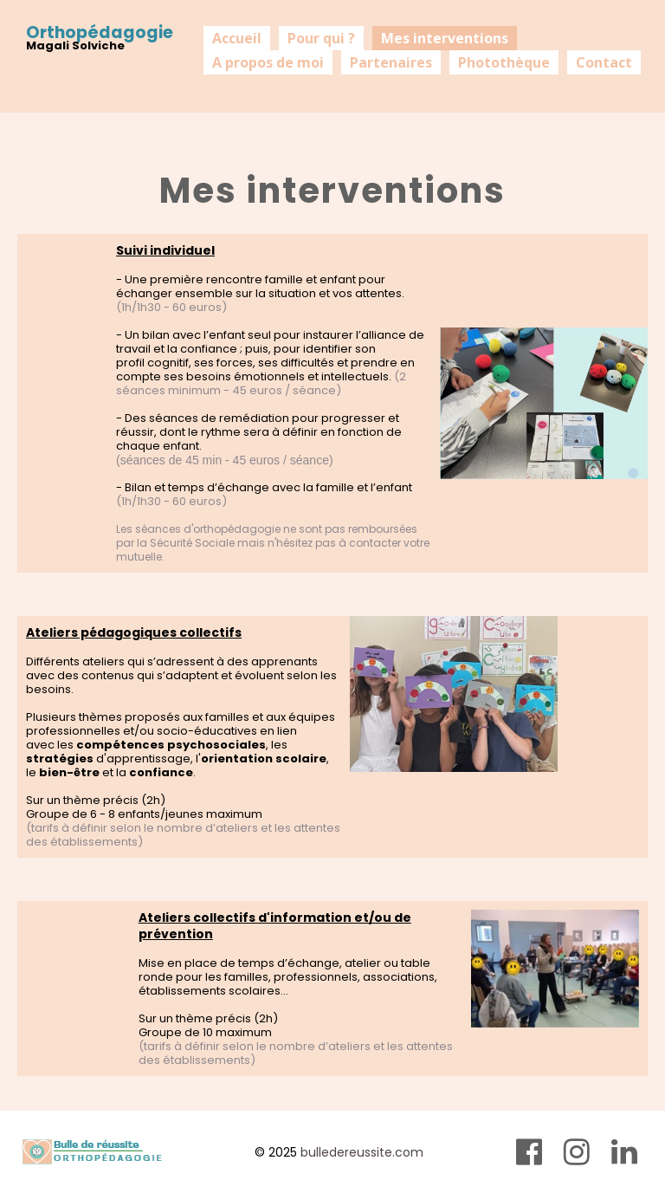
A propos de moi (268, 62)
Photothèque (504, 62)
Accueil (236, 38)
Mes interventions (444, 38)
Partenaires (391, 62)
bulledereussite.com (361, 1152)
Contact (604, 62)
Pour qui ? (321, 38)
